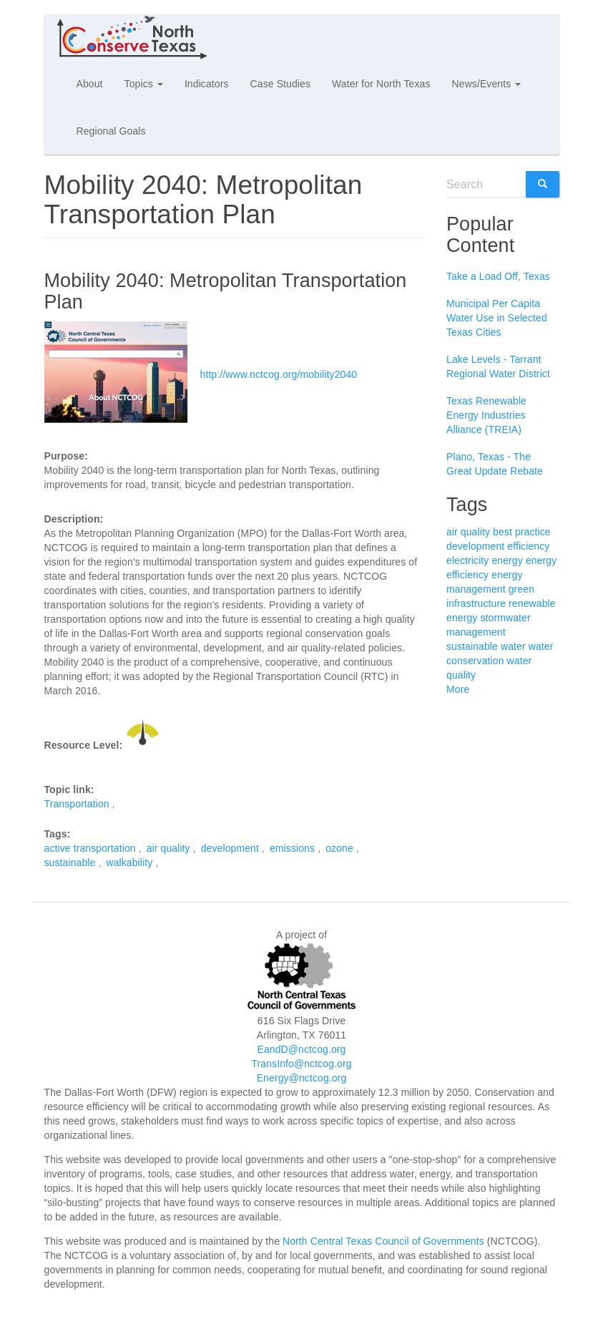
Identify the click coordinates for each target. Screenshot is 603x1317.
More (457, 689)
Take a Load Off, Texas (498, 276)
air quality (168, 848)
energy (506, 560)
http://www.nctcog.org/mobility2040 (279, 373)
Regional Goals (111, 131)
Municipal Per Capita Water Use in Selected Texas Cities (496, 318)
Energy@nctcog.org (302, 1078)
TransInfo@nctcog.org (301, 1063)
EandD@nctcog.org (302, 1049)
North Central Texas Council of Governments (383, 1241)
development (230, 848)
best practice (522, 532)
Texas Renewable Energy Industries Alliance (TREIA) (486, 415)
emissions (292, 848)
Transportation (76, 804)
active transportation (90, 848)
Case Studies (280, 83)
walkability (129, 862)
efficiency (528, 546)
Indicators (207, 83)
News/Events (486, 83)
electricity (467, 560)
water (513, 646)
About (90, 83)
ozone (339, 848)
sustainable (70, 862)
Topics (143, 83)
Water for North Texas (381, 83)
